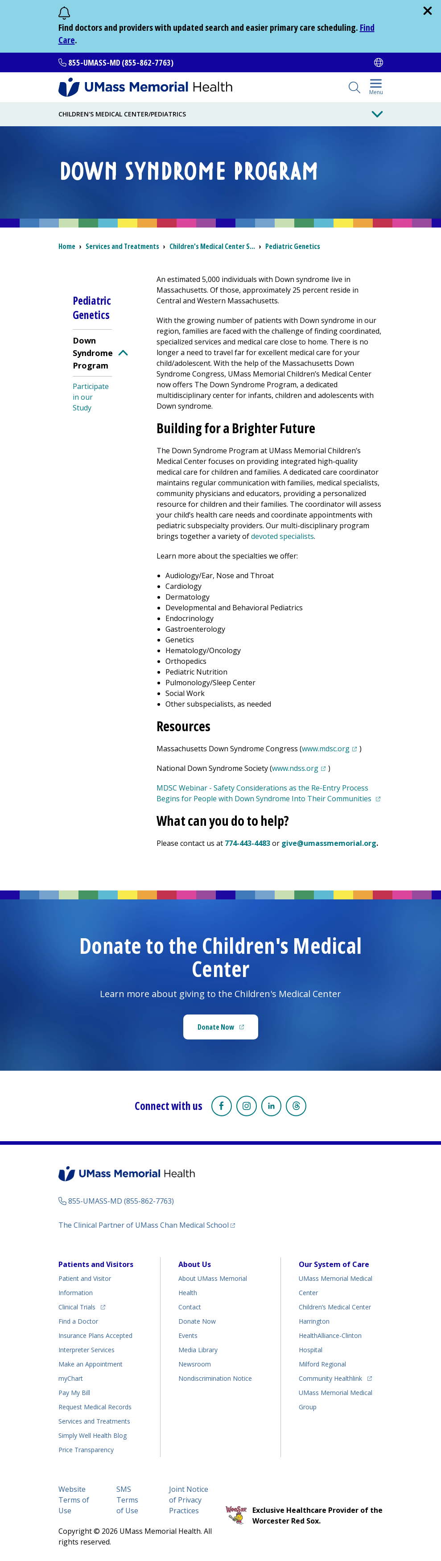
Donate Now (228, 1029)
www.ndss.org (300, 768)
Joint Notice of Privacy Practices (188, 1499)
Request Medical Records (95, 1406)
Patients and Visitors (95, 1263)
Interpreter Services (86, 1349)
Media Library (198, 1349)
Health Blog (92, 1434)
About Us (194, 1263)
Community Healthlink (330, 1376)
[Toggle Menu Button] (377, 114)
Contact (189, 1306)
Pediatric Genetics (292, 246)
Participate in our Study (91, 397)
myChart (70, 1377)
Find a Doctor (78, 1320)
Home (66, 246)
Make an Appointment (90, 1363)
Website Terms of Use (73, 1499)
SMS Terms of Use (127, 1499)
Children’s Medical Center (335, 1306)
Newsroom (194, 1363)
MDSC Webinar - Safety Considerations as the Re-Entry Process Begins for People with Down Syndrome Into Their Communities (270, 793)
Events (188, 1334)
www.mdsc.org (330, 749)
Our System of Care (334, 1263)
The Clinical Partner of (146, 1224)
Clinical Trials (81, 1304)
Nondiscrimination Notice (215, 1377)
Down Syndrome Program (93, 353)
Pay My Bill (74, 1391)
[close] (427, 10)
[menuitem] (92, 373)
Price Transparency (86, 1449)
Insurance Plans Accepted (95, 1334)
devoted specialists (282, 536)
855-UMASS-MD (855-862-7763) (120, 62)
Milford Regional (322, 1363)
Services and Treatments (122, 246)
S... (212, 246)
